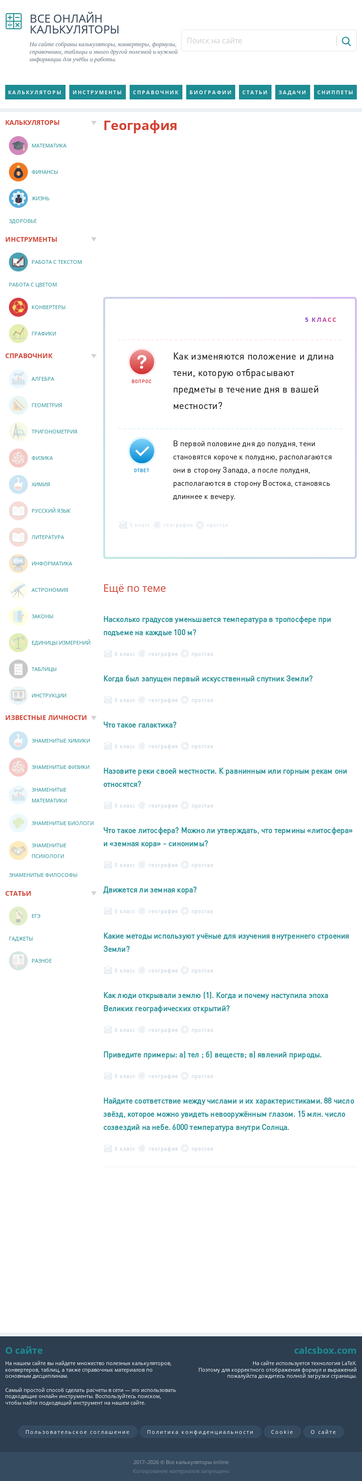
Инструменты (98, 92)
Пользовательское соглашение (77, 1431)
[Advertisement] (230, 217)
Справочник (156, 92)
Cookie (282, 1431)
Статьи (255, 92)
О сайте (324, 1431)
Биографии (210, 92)
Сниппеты (335, 92)
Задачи (293, 92)
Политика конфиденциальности (200, 1431)
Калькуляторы (35, 92)
